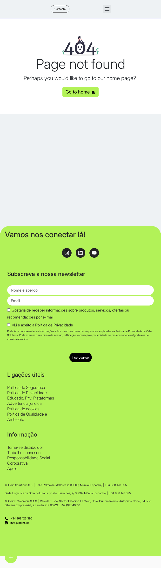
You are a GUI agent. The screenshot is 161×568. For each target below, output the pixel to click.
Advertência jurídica (24, 403)
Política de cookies (23, 408)
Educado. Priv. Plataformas (30, 398)
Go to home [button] (80, 92)
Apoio (12, 468)
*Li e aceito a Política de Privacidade (42, 325)
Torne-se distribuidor (25, 447)
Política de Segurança (26, 387)
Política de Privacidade (27, 392)
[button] (107, 9)
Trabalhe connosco (23, 452)
